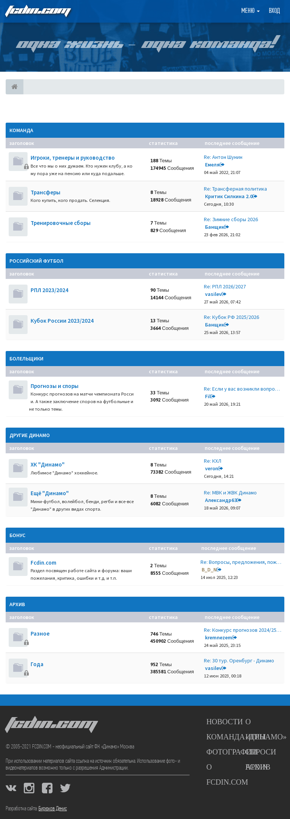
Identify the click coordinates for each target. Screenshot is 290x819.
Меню (250, 11)
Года (37, 664)
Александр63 (221, 500)
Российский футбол (36, 260)
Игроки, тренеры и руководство (73, 157)
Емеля (212, 164)
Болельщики (26, 358)
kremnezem (218, 637)
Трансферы (45, 192)
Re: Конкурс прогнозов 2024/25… (242, 630)
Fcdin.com (43, 562)
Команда (21, 130)
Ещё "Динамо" (50, 493)
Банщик (214, 226)
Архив (17, 604)
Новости (224, 721)
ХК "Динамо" (48, 464)
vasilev (213, 294)
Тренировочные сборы (61, 222)
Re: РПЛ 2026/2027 (225, 286)
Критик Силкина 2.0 (229, 196)
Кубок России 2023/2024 (62, 320)
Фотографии (231, 752)
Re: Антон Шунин (223, 157)
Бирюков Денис (53, 809)
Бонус (17, 535)
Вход (274, 11)
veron (211, 468)
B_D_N (209, 569)
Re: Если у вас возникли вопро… (242, 388)
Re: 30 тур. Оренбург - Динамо (239, 660)
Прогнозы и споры (55, 385)
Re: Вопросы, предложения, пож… (241, 562)
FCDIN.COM (37, 11)
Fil (208, 396)
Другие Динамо (29, 435)
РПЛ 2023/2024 (49, 290)
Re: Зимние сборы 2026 (231, 219)
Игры (255, 737)
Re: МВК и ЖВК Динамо (230, 492)
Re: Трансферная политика (235, 188)
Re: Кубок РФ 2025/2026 (231, 317)
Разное (40, 633)
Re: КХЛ (212, 460)
